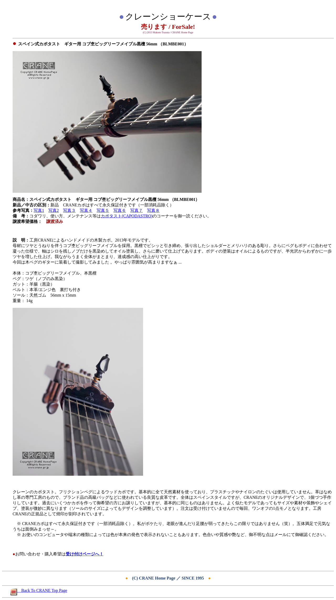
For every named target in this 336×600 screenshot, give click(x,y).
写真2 (53, 210)
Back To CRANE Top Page (38, 590)
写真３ (69, 210)
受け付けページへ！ (84, 554)
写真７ (136, 210)
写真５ (103, 210)
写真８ (153, 210)
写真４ (86, 210)
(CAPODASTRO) (137, 216)
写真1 (39, 210)
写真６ (119, 210)
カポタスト (111, 216)
